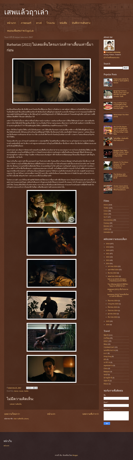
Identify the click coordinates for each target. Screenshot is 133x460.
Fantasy (106, 223)
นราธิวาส (107, 362)
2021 (108, 253)
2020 (108, 250)
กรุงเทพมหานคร (109, 347)
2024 (108, 263)
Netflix (26, 391)
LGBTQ (106, 229)
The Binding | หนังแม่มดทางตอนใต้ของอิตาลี (120, 176)
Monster (106, 226)
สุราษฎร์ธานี (108, 378)
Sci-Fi (106, 217)
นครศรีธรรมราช (109, 350)
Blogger (75, 455)
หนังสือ (63, 23)
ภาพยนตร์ (26, 23)
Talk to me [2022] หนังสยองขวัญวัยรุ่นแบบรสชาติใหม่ (116, 280)
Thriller (106, 208)
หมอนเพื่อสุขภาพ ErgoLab (20, 30)
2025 (108, 321)
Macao (106, 384)
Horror (16, 391)
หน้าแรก (11, 23)
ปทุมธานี (106, 381)
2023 (108, 260)
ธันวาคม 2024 (113, 317)
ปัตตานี (106, 335)
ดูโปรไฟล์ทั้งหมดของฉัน (111, 57)
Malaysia (107, 371)
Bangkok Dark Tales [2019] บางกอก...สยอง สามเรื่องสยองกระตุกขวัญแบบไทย (120, 153)
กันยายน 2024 (113, 310)
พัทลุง (105, 344)
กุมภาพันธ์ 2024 (113, 269)
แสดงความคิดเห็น (16, 404)
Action (106, 214)
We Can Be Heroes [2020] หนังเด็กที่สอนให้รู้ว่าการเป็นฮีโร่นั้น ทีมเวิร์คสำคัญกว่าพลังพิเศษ (120, 130)
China (106, 368)
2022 (108, 257)
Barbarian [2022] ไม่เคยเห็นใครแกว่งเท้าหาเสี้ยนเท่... (118, 295)
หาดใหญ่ (106, 338)
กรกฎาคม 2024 (113, 304)
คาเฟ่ (39, 23)
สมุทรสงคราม (108, 365)
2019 (108, 247)
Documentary (108, 220)
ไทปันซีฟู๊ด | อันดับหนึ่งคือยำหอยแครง (120, 139)
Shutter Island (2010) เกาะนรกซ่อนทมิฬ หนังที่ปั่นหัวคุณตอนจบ (121, 188)
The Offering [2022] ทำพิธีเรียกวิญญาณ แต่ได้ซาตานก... (117, 285)
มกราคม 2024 (113, 266)
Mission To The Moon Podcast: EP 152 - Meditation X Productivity (120, 165)
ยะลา (105, 353)
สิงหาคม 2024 (113, 307)
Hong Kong (107, 356)
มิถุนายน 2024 (113, 300)
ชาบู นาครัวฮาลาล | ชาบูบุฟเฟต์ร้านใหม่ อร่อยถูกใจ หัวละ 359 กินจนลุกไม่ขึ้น (120, 105)
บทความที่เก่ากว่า (90, 414)
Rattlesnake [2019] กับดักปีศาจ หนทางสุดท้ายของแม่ (121, 81)
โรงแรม (50, 23)
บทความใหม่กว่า (12, 414)
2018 (108, 244)
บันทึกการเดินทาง (81, 23)
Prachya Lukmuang (113, 52)
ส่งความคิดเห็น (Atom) (21, 419)
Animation (107, 232)
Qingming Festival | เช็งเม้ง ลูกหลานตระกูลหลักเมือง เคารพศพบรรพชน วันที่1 (121, 93)
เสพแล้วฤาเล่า (26, 12)
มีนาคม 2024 (112, 273)
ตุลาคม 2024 (112, 314)
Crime (106, 211)
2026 (108, 324)
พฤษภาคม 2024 (113, 276)
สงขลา (106, 341)
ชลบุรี (105, 374)
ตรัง (105, 359)
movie (21, 391)
